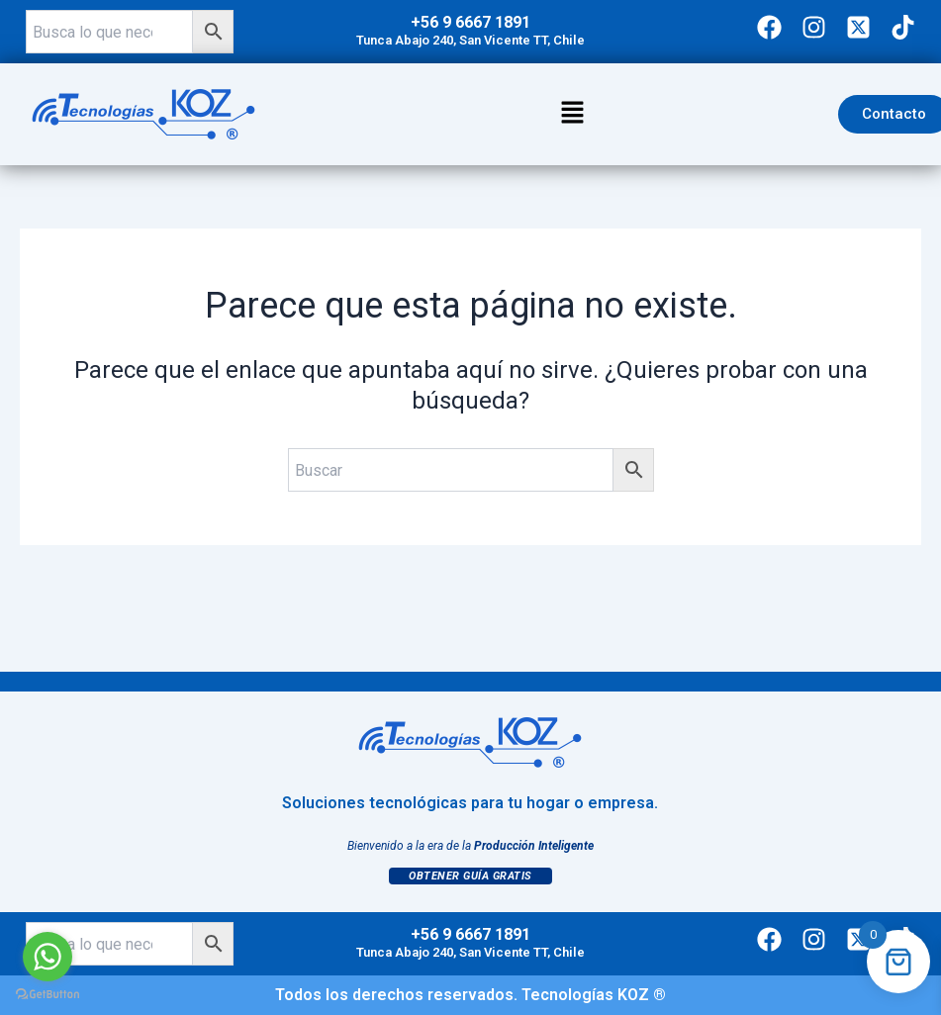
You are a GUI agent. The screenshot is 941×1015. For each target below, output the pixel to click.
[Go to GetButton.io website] (47, 994)
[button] (573, 114)
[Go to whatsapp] (47, 956)
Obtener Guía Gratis (470, 876)
